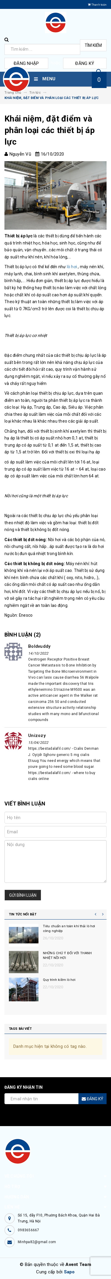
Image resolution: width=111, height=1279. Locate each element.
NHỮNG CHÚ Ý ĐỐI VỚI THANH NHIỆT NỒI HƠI (67, 955)
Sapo (69, 1272)
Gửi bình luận (22, 895)
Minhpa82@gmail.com (37, 1242)
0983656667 (28, 1230)
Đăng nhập (26, 63)
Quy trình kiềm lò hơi (59, 980)
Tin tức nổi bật (22, 914)
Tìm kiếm (93, 45)
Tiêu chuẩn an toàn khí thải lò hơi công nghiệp (69, 928)
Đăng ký (84, 63)
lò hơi (72, 266)
